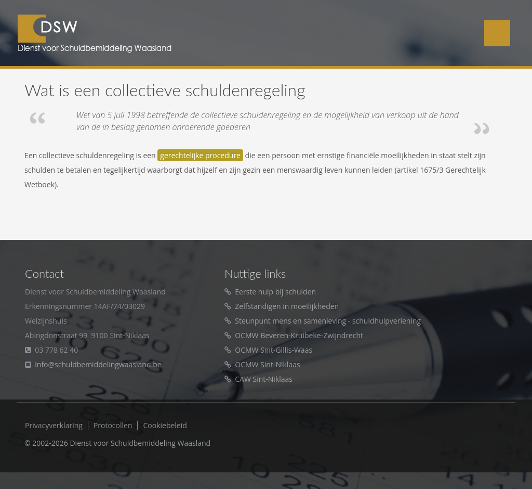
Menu (497, 33)
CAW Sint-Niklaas (263, 379)
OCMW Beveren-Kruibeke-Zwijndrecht (299, 335)
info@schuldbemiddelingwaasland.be (98, 364)
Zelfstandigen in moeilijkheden (287, 306)
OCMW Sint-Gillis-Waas (273, 350)
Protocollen (113, 425)
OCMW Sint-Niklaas (267, 364)
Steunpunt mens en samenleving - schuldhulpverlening (328, 321)
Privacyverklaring (54, 425)
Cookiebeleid (165, 425)
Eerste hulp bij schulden (275, 292)
